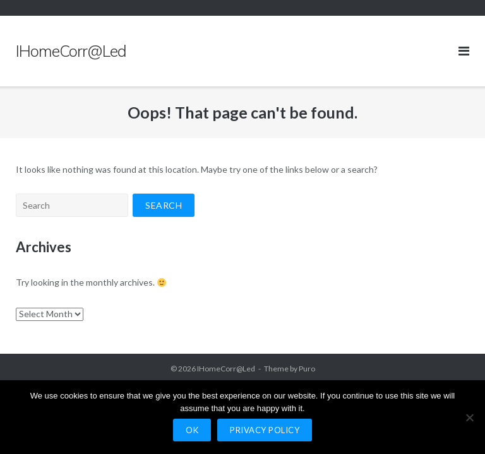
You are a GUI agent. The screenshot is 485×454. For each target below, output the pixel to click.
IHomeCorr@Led (226, 368)
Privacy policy (264, 430)
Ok (192, 430)
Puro (307, 368)
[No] (469, 417)
